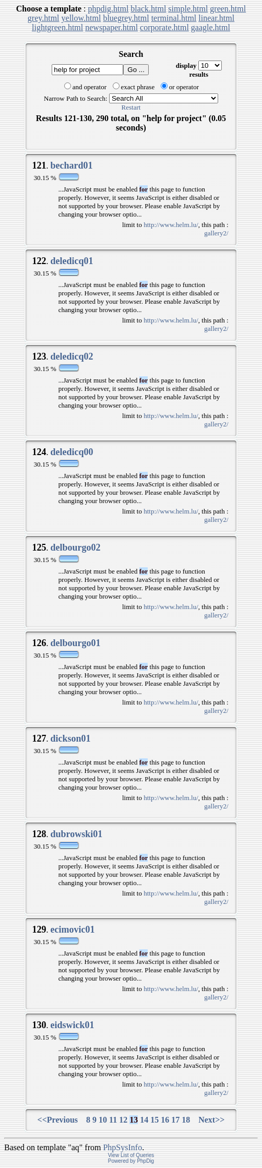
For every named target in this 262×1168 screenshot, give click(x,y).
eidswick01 (72, 1025)
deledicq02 (71, 356)
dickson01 (70, 738)
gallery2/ (216, 233)
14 (144, 1119)
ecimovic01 (72, 929)
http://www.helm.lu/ (171, 225)
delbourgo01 (75, 643)
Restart (131, 107)
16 (165, 1119)
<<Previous (58, 1119)
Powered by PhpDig (131, 1161)
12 (123, 1119)
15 (154, 1119)
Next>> (211, 1119)
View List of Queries (131, 1155)
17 (175, 1119)
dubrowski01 (76, 834)
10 (103, 1119)
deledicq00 (71, 452)
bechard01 (71, 165)
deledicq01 (71, 261)
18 (186, 1119)
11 (113, 1119)
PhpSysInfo (122, 1147)
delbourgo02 (75, 547)
